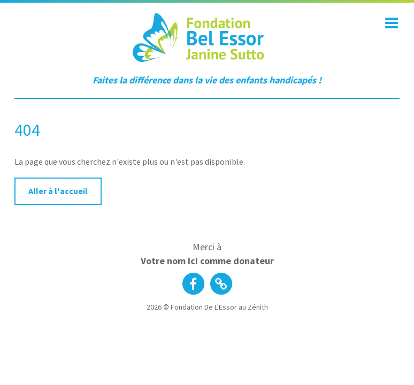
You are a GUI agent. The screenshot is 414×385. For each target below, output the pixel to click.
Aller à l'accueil (58, 191)
